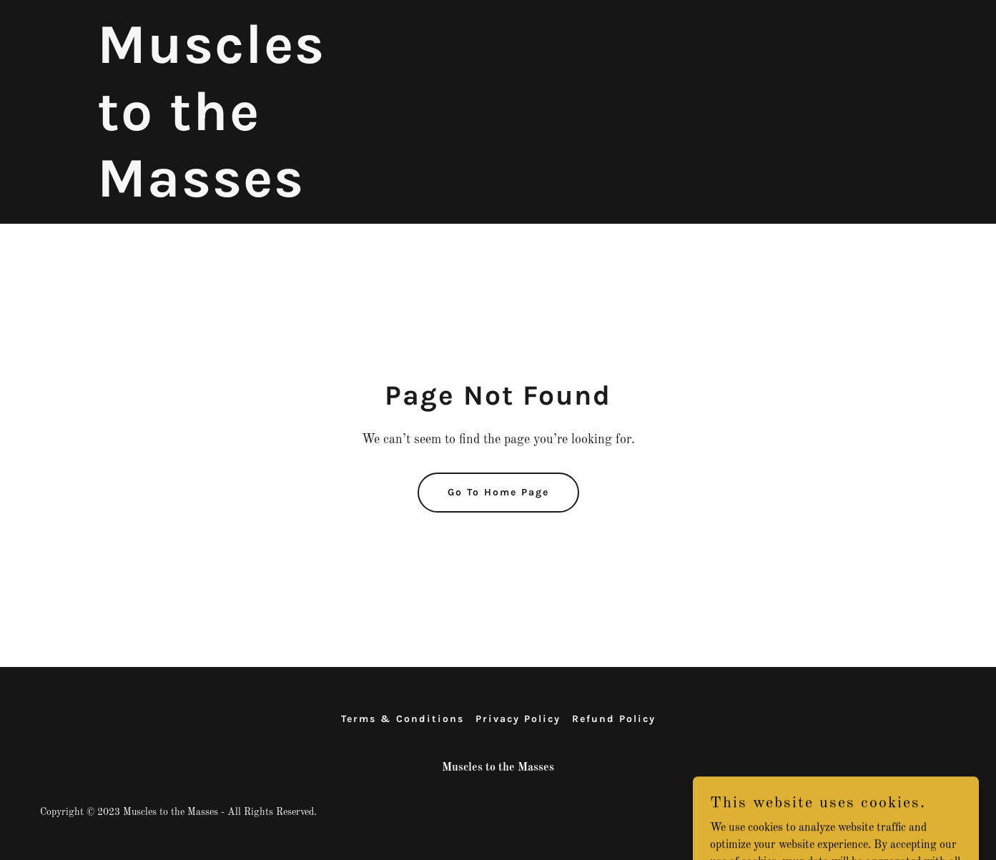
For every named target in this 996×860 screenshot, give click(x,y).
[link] (237, 193)
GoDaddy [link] (936, 812)
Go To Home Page (498, 492)
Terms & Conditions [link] (402, 719)
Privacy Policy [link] (518, 719)
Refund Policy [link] (614, 719)
